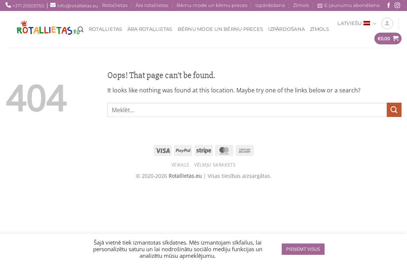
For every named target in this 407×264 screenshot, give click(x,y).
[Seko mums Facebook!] (388, 6)
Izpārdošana (270, 5)
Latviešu (356, 23)
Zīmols (301, 5)
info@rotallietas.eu (77, 5)
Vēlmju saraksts (215, 165)
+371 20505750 (28, 5)
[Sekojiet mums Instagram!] (397, 6)
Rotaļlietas (114, 5)
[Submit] (394, 110)
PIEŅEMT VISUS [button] (303, 249)
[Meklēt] (81, 29)
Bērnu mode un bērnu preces (212, 5)
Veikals (180, 165)
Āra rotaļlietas (152, 5)
